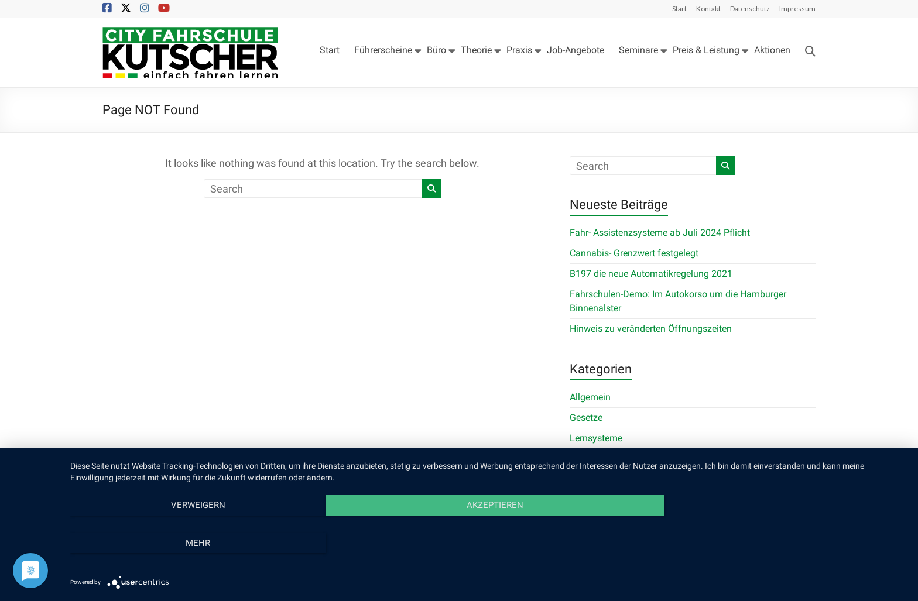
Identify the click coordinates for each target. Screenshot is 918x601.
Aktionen (772, 50)
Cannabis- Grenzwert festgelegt (634, 253)
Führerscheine (383, 50)
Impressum (797, 8)
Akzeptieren (488, 543)
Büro (436, 50)
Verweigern (196, 543)
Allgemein (590, 397)
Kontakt (708, 8)
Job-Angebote (575, 50)
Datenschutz (750, 8)
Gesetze (586, 417)
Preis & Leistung (706, 50)
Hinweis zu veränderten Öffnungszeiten (651, 328)
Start (679, 8)
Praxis (519, 50)
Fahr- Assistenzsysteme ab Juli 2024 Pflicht (660, 232)
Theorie (476, 50)
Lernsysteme (596, 438)
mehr (781, 543)
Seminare (638, 50)
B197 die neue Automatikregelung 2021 (651, 273)
